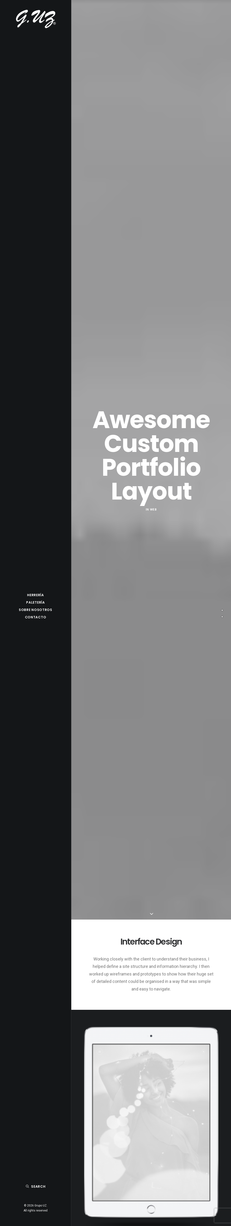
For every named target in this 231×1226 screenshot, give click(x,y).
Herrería (35, 595)
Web (153, 509)
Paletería (35, 602)
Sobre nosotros (35, 609)
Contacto (35, 617)
